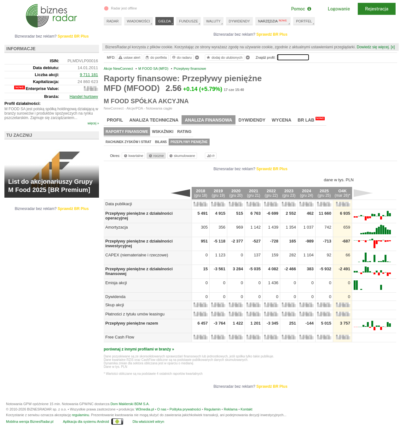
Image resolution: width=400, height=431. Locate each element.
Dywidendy (252, 120)
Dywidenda (115, 296)
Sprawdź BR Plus (271, 34)
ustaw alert (129, 57)
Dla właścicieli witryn (148, 421)
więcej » (93, 123)
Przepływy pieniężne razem (131, 323)
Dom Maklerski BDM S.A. (129, 404)
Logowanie (339, 8)
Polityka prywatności (185, 409)
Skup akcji (114, 304)
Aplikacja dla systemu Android (86, 421)
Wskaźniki (162, 131)
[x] (393, 47)
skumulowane (181, 155)
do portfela (156, 57)
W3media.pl (145, 409)
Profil (115, 120)
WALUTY (213, 21)
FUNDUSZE (188, 21)
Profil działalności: (22, 103)
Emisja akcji (116, 282)
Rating (184, 131)
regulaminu (80, 415)
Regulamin (212, 409)
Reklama (230, 409)
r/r (210, 155)
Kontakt (246, 409)
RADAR (113, 21)
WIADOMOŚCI (138, 21)
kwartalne (133, 155)
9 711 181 (89, 74)
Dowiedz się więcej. (373, 47)
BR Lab (311, 120)
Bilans (161, 142)
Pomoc (301, 8)
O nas (161, 409)
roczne (156, 155)
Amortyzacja (116, 227)
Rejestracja (376, 8)
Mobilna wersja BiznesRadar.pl (29, 421)
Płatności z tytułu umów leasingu (135, 314)
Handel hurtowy (84, 96)
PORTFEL (304, 21)
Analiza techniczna (153, 120)
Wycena (281, 120)
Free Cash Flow (119, 337)
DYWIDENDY (239, 21)
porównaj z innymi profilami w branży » (139, 349)
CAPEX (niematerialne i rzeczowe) (136, 255)
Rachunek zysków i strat (128, 142)
